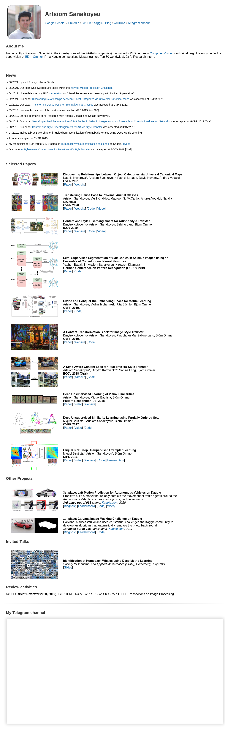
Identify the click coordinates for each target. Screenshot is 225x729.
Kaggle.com (110, 502)
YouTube (119, 23)
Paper (68, 184)
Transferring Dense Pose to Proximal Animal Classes (62, 104)
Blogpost (69, 506)
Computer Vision (161, 53)
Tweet (126, 143)
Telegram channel (139, 23)
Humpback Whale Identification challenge (85, 143)
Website (80, 184)
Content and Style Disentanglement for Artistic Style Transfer (67, 127)
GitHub (86, 23)
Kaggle (98, 23)
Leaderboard (86, 506)
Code (91, 208)
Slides (68, 567)
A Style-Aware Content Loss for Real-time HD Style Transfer (55, 149)
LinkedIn (73, 23)
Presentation (115, 460)
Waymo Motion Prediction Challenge (91, 87)
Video (101, 208)
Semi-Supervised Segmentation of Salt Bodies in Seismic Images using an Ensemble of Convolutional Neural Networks (101, 121)
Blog (108, 23)
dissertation (55, 93)
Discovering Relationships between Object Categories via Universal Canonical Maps (80, 99)
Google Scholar (55, 23)
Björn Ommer (34, 56)
